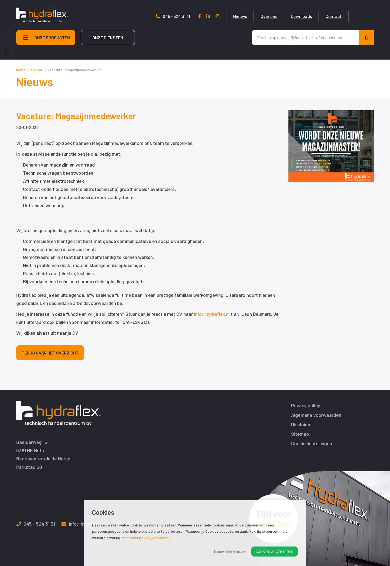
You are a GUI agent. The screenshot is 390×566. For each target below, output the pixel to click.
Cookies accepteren (275, 551)
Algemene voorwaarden (316, 415)
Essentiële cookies (230, 551)
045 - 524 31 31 (198, 16)
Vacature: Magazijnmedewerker (74, 69)
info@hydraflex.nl (212, 314)
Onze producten (46, 43)
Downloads (326, 16)
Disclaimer (302, 424)
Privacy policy (305, 406)
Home (20, 69)
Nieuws (265, 16)
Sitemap (300, 434)
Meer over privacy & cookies (145, 537)
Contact (359, 16)
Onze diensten (107, 42)
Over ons (294, 16)
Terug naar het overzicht (50, 352)
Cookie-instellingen (311, 443)
